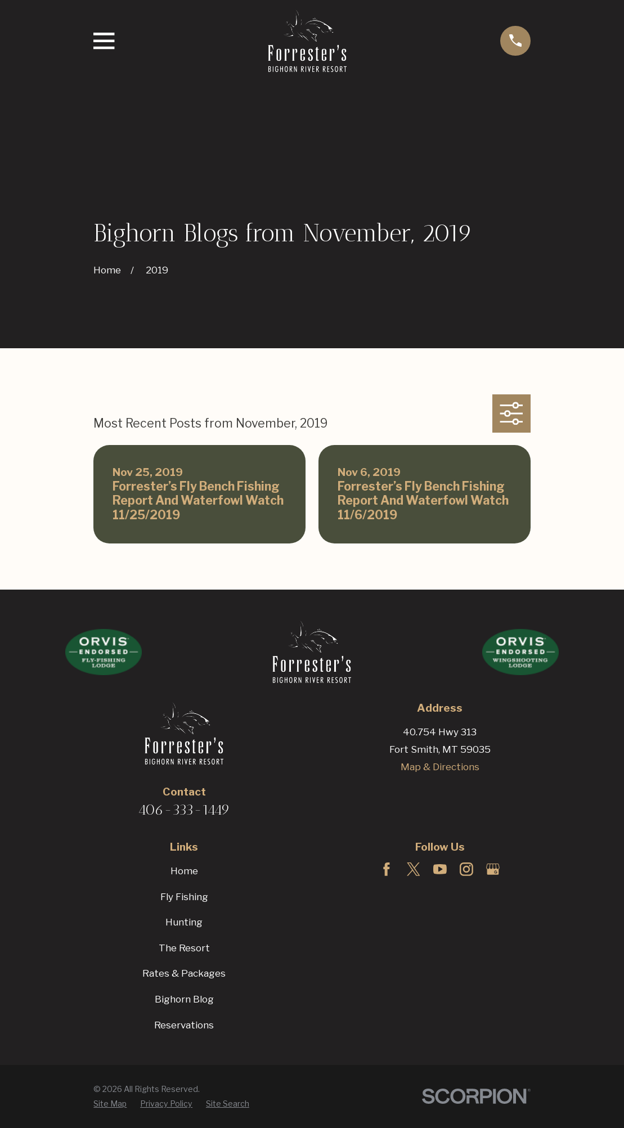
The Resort (184, 948)
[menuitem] (110, 1103)
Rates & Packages (184, 973)
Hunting (184, 922)
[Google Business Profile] (493, 869)
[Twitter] (413, 869)
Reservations (184, 1025)
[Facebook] (386, 869)
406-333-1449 (184, 809)
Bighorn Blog (184, 999)
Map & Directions (440, 766)
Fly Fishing (184, 896)
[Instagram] (466, 869)
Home (184, 871)
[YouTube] (440, 869)
